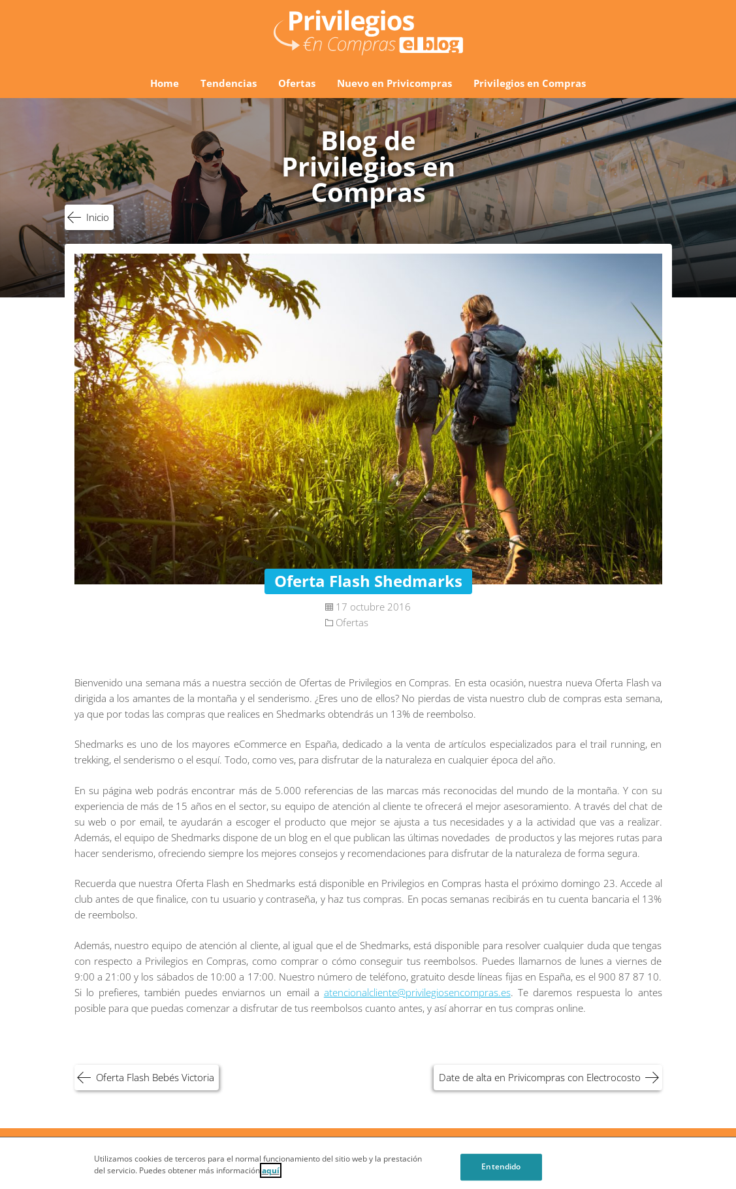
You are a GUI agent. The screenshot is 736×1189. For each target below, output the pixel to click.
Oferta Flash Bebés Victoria (155, 1077)
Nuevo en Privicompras (394, 83)
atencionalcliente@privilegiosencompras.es (417, 992)
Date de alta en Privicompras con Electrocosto (540, 1077)
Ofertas (296, 83)
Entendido (500, 1169)
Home (164, 83)
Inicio (97, 217)
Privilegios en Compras (529, 83)
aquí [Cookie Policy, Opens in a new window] (271, 1173)
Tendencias (228, 83)
